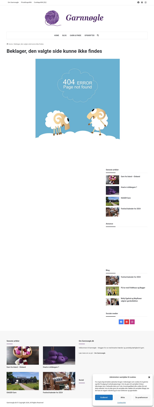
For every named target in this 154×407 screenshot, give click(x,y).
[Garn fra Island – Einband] (112, 179)
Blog (64, 35)
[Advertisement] (77, 160)
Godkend (103, 397)
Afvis (123, 397)
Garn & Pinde (75, 35)
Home (56, 35)
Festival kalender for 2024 (131, 209)
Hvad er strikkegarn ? (129, 187)
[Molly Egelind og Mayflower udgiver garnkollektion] (112, 301)
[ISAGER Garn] (112, 201)
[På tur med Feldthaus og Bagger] (112, 291)
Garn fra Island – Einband (130, 176)
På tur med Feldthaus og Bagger (133, 288)
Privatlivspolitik (26, 2)
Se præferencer (141, 397)
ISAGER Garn (126, 198)
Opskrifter (89, 35)
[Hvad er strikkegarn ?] (112, 190)
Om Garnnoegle (13, 2)
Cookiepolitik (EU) (40, 2)
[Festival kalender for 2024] (112, 212)
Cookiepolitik (121, 403)
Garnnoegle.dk (12, 403)
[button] (149, 377)
